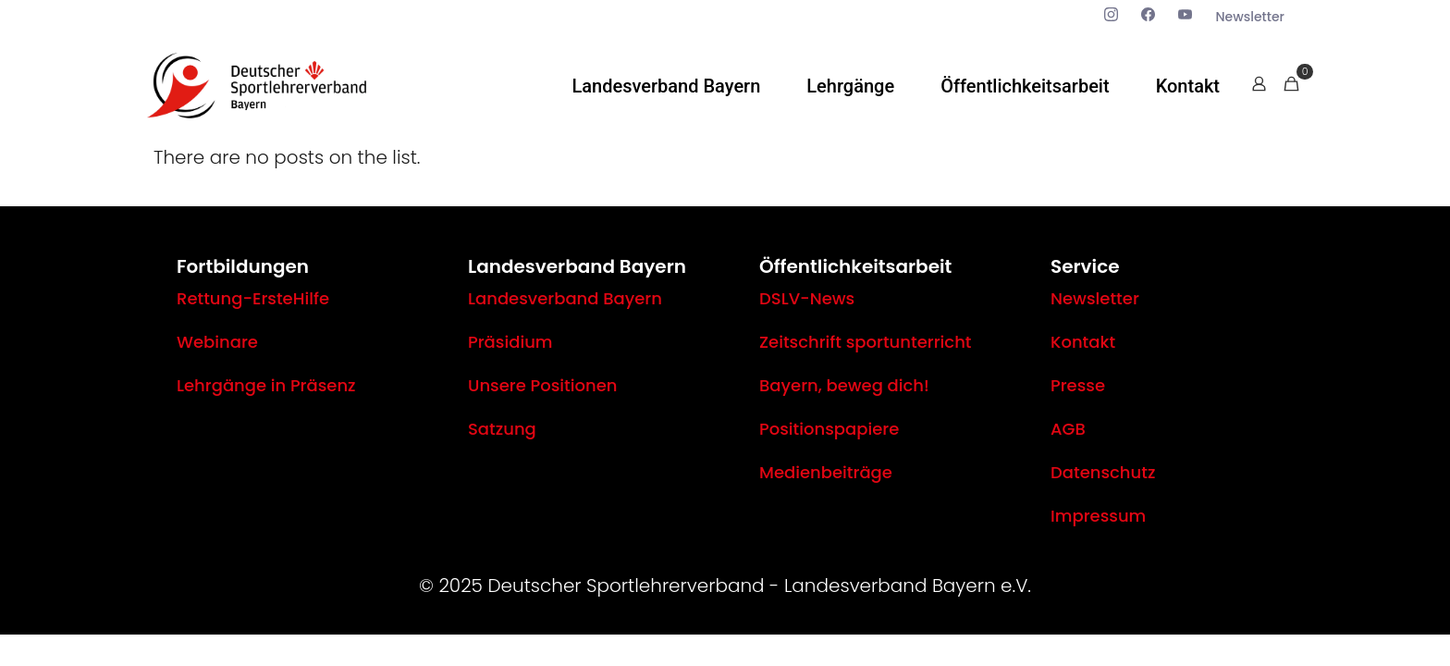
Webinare (217, 341)
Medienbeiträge (825, 472)
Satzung (502, 428)
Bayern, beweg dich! (844, 385)
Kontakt (1083, 341)
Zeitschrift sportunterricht (865, 341)
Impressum (1098, 515)
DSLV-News (806, 298)
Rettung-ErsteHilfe (253, 298)
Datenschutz (1103, 472)
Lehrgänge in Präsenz (266, 385)
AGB (1068, 428)
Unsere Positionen (542, 385)
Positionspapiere (829, 428)
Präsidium (510, 341)
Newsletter (1095, 298)
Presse (1078, 385)
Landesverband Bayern (565, 298)
